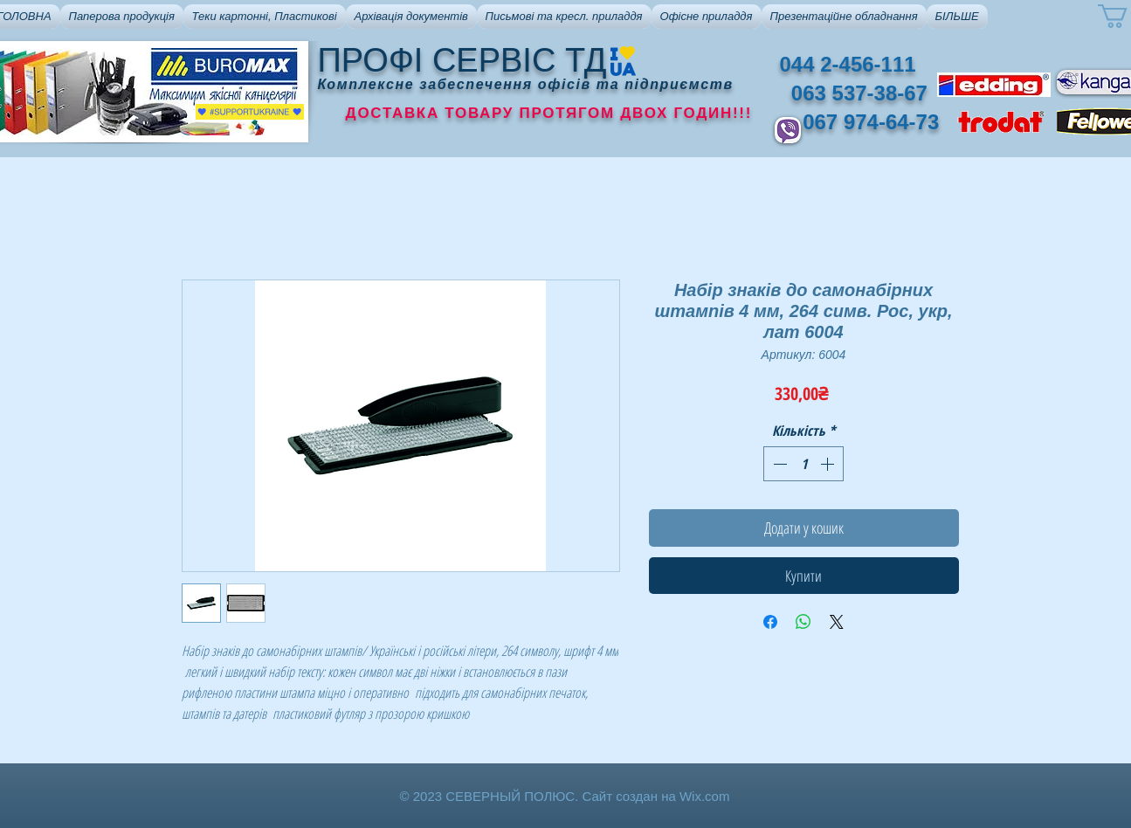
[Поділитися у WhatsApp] (803, 621)
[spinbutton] (803, 463)
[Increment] (829, 463)
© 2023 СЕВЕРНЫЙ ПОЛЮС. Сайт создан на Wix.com (565, 796)
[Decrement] (778, 463)
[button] (121, 16)
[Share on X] (836, 621)
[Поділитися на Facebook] (770, 621)
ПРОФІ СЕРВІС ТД (462, 60)
